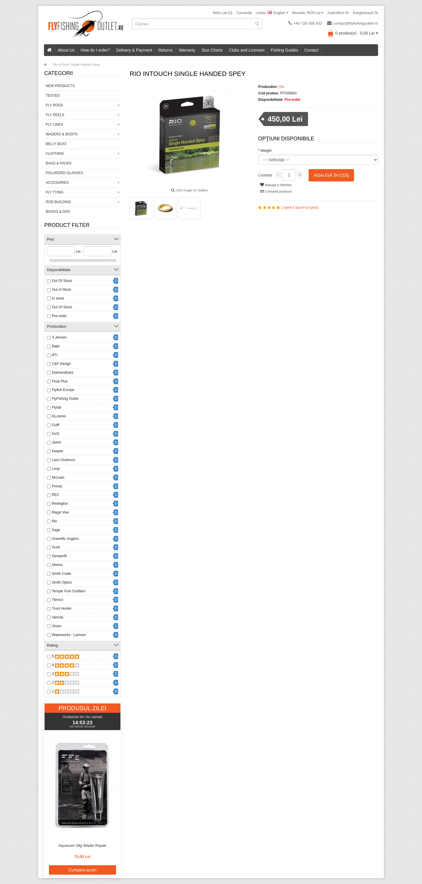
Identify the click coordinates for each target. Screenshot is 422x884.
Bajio (56, 346)
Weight (266, 151)
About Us (66, 50)
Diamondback (62, 372)
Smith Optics (62, 582)
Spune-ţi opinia (306, 207)
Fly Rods (54, 105)
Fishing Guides (284, 50)
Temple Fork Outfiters (69, 591)
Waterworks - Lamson (69, 635)
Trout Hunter (62, 608)
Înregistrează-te (365, 13)
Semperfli (59, 556)
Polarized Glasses (64, 173)
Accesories (57, 183)
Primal (57, 486)
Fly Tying (55, 192)
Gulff (55, 425)
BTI (54, 355)
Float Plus (59, 381)
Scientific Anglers (65, 539)
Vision (56, 626)
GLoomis (59, 416)
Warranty (187, 50)
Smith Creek (61, 574)
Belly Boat (56, 144)
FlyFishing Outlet (65, 399)
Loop (56, 469)
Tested (52, 95)
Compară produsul (276, 191)
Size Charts (211, 50)
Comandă (244, 13)
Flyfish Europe (63, 390)
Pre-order (59, 316)
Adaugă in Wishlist (275, 185)
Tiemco (57, 600)
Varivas (57, 617)
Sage (56, 530)
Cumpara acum (82, 870)
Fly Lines (54, 125)
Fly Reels (55, 115)
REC (55, 495)
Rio (54, 521)
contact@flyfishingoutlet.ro (352, 23)
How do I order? (95, 50)
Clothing (55, 154)
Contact (311, 50)
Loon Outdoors (63, 460)
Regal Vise (60, 512)
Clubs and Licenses (247, 50)
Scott (56, 547)
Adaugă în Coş (331, 175)
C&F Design (61, 364)
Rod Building (58, 202)
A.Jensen (59, 337)
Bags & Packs (59, 163)
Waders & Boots (62, 134)
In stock (58, 298)
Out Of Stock (62, 281)
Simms (57, 565)
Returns (165, 50)
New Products (60, 86)
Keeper (57, 451)
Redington (60, 503)
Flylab (56, 407)
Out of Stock (61, 290)
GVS (55, 434)
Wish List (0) (222, 13)
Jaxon (56, 442)
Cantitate (265, 175)
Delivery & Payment (134, 50)
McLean (58, 477)
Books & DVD (58, 212)
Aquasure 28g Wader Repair (82, 845)
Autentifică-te (338, 13)
